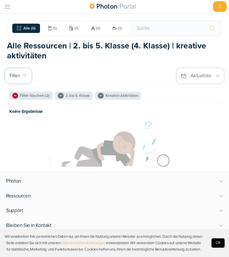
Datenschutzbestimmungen (83, 243)
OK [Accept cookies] (218, 242)
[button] (114, 181)
